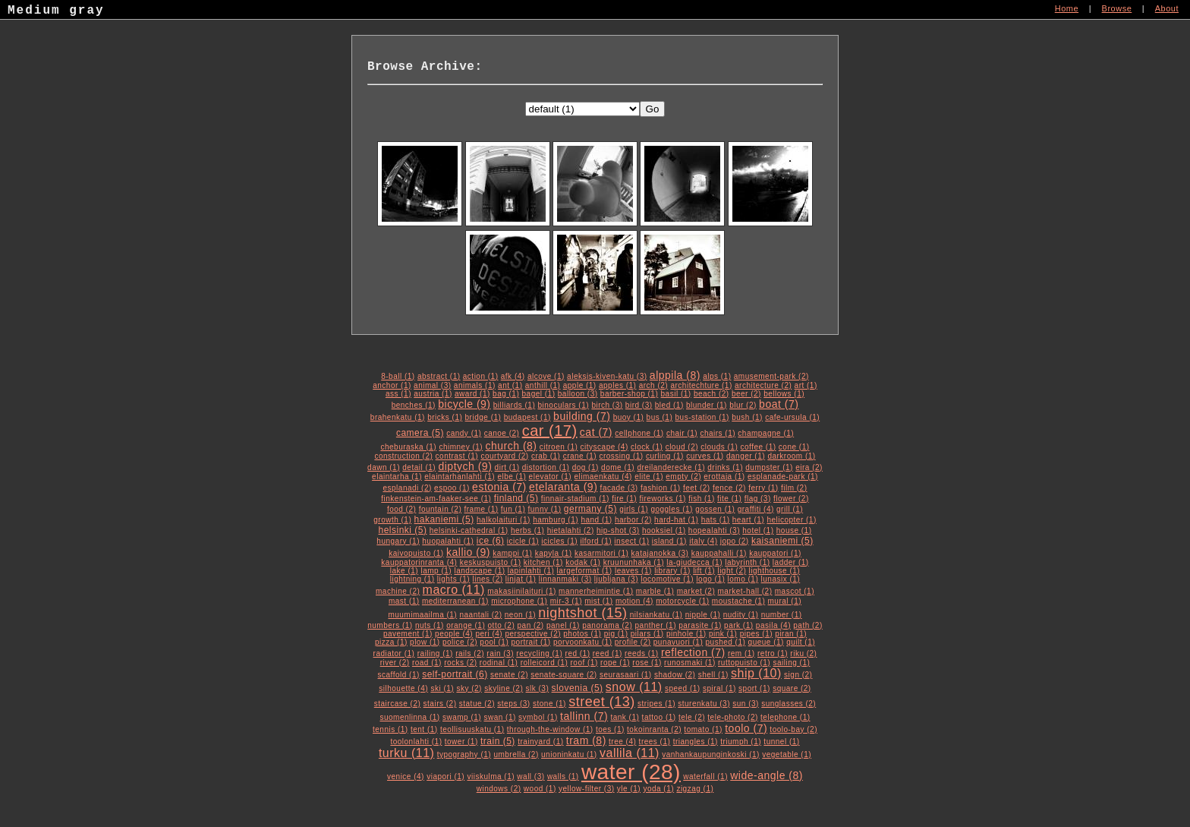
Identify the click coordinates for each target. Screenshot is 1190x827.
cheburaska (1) (408, 447)
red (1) (577, 653)
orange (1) (465, 625)
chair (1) (681, 433)
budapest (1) (527, 417)
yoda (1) (658, 788)
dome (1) (617, 467)
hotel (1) (757, 530)
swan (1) (499, 717)
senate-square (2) (563, 675)
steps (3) (513, 703)
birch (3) (606, 405)
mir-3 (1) (566, 601)
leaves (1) (633, 571)
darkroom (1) (791, 456)
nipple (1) (703, 615)
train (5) (497, 741)
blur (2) (743, 405)
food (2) (401, 509)
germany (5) (590, 508)
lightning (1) (412, 579)
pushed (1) (726, 642)
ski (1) (442, 688)
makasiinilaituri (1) (521, 591)
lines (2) (488, 579)
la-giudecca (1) (694, 562)
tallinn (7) (584, 716)
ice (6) (491, 540)
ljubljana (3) (616, 579)
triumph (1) (740, 741)
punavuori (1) (678, 642)
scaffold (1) (399, 675)
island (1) (669, 541)
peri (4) (488, 634)
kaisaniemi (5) (782, 540)
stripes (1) (656, 703)
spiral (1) (719, 688)
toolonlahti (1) (416, 741)
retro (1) (772, 653)
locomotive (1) (667, 579)
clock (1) (647, 447)
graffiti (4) (756, 509)
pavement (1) (408, 634)
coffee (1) (758, 447)
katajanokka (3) (660, 553)
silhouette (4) (403, 688)
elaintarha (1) (397, 476)
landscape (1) (479, 571)
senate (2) (509, 675)
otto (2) (501, 625)
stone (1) (549, 703)
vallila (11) (630, 753)
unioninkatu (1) (569, 754)
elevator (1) (550, 476)
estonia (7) (499, 487)
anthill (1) (543, 385)
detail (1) (419, 467)
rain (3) (500, 653)
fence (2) (729, 488)
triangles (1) (695, 741)
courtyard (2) (504, 456)
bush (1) (747, 417)
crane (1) (580, 456)
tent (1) (424, 729)
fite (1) (729, 498)
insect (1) (631, 541)
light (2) (731, 571)
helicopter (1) (791, 520)
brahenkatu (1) (397, 417)
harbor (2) (633, 520)
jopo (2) (734, 541)
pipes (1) (756, 634)
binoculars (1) (564, 405)
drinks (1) (725, 467)
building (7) (581, 416)
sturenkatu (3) (704, 703)
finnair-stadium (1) (575, 498)
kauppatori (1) (775, 553)
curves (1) (704, 456)
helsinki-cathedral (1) (469, 530)
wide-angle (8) (766, 775)
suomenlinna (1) (409, 717)
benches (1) (414, 405)
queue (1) (766, 642)
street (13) (601, 701)
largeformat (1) (584, 571)
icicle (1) (523, 541)
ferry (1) (763, 488)
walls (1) (563, 776)
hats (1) (715, 520)
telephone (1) (785, 717)
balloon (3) (578, 394)
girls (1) (633, 509)
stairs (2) (440, 703)
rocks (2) (460, 662)
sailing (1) (791, 662)
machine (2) (398, 591)
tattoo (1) (659, 717)
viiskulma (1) (491, 776)
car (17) (550, 430)
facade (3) (619, 488)
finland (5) (516, 498)
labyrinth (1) (747, 562)
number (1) (781, 615)
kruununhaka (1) (633, 562)
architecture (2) (763, 385)
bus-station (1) (702, 417)
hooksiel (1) (664, 530)
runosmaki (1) (690, 662)
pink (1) (723, 634)
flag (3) (758, 498)
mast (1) (404, 601)
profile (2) (633, 642)
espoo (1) (452, 488)
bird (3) (639, 405)
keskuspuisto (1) (490, 562)
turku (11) (406, 753)
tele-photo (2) (732, 717)
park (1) (738, 625)
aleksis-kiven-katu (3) (607, 376)
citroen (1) (559, 447)
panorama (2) (607, 625)
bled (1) (669, 405)
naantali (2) (480, 615)
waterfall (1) (705, 776)
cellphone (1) (639, 433)
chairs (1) (717, 433)
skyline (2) (503, 688)
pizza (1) (391, 642)
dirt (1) (507, 467)
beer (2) (746, 394)
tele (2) (691, 717)
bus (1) (660, 417)
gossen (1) (715, 509)
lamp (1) (436, 571)
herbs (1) (528, 530)
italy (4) (703, 541)
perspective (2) (533, 634)
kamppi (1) (512, 553)
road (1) (427, 662)
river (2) (395, 662)
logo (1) (710, 579)
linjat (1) (521, 579)
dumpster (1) (769, 467)
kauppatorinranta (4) (419, 562)
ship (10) (756, 673)
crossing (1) (621, 456)
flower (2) (791, 498)
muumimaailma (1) (422, 615)
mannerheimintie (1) (596, 591)
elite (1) (648, 476)
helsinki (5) (402, 530)
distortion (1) (546, 467)
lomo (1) (743, 579)
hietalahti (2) (570, 530)
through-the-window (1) (550, 729)
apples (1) (617, 385)
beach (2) (711, 394)
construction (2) (403, 456)
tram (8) (586, 740)
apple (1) (580, 385)
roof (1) (584, 662)
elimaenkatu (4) (602, 476)
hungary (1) (398, 541)
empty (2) (683, 476)
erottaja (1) (724, 476)
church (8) (511, 446)
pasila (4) (773, 625)
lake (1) (404, 571)
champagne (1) (766, 433)
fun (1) (513, 509)
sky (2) (469, 688)
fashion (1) (661, 488)
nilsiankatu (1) (656, 615)
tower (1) (461, 741)
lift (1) (704, 571)
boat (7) (778, 404)
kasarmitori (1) (601, 553)
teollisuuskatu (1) (472, 729)
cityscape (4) (604, 447)
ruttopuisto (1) (744, 662)
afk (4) (513, 376)
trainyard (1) (540, 741)
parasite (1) (700, 625)
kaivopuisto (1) (416, 553)
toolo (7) (746, 728)
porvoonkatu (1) (582, 642)
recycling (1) (539, 653)
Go (653, 109)
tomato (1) (703, 729)
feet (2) (696, 488)
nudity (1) (741, 615)
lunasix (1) (781, 579)
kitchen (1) (543, 562)
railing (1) (435, 653)
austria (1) (433, 394)
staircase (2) (397, 703)
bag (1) (506, 394)
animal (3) (432, 385)
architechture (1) (701, 385)
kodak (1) (582, 562)
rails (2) (469, 653)
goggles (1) (671, 509)
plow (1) (425, 642)
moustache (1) (738, 601)
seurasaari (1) (626, 675)
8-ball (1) (397, 376)
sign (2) (798, 675)
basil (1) (676, 394)
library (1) (672, 571)
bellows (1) (783, 394)
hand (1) (596, 520)
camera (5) (420, 433)
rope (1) (615, 662)
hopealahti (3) (714, 530)
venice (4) (405, 776)
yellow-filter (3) (587, 788)
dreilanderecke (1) (671, 467)
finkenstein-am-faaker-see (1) (436, 498)
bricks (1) (444, 417)
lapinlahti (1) (531, 571)
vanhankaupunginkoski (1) (711, 754)
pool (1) (494, 642)
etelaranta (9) (563, 487)
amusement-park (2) (771, 376)
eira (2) (809, 467)
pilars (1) (647, 634)
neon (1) (520, 615)
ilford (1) (596, 541)
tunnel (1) (781, 741)
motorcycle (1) (682, 601)
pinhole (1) (686, 634)
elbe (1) (511, 476)
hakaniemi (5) (444, 519)
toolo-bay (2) (793, 729)
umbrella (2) (515, 754)
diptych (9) (465, 466)
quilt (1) (800, 642)
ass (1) (398, 394)
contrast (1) (457, 456)
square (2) (792, 688)
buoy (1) (628, 417)
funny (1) (545, 509)
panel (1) (563, 625)
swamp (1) (461, 717)
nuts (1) (429, 625)
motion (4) (634, 601)
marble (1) (655, 591)
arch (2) (653, 385)
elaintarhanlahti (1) (459, 476)
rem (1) (741, 653)
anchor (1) (392, 385)
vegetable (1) (786, 754)
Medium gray (56, 12)
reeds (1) (642, 653)
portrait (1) (531, 642)
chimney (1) (461, 447)
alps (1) (717, 376)
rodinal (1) (499, 662)
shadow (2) (674, 675)
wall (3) (530, 776)
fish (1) (701, 498)
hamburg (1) (555, 520)
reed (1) (607, 653)
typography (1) (464, 754)
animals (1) (475, 385)
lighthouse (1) (775, 571)
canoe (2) (502, 433)
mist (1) (598, 601)
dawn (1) (383, 467)
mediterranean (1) (455, 601)
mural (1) (785, 601)
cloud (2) (682, 447)
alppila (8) (675, 375)
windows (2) (499, 788)
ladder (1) (791, 562)
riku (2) (803, 653)
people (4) (454, 634)
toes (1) (610, 729)
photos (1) (582, 634)
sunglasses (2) (788, 703)
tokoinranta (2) (654, 729)
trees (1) (655, 741)
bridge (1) (483, 417)
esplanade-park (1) (783, 476)
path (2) (807, 625)
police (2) (459, 642)
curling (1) (665, 456)
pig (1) (616, 634)
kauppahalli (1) (719, 553)
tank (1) (624, 717)
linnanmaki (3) (565, 579)
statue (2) (477, 703)
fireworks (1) (662, 498)
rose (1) (646, 662)
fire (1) (624, 498)
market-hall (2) (745, 591)
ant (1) (510, 385)
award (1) (472, 394)
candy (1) (463, 433)
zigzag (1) (694, 788)
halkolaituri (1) (503, 520)
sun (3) (745, 703)
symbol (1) (538, 717)
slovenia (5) (577, 688)
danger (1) (745, 456)
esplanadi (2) (406, 488)
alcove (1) (546, 376)
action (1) (481, 376)
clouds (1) (719, 447)
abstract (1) (439, 376)
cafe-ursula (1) (792, 417)
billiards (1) (514, 405)
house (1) (794, 530)
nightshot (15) (582, 612)
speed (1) (682, 688)
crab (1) (545, 456)
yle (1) (629, 788)
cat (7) (596, 432)
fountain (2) (440, 509)
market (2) (696, 591)
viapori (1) (445, 776)
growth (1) (392, 520)
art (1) (806, 385)
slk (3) (537, 688)
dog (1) (585, 467)
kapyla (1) (553, 553)
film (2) (794, 488)
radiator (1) (394, 653)
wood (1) (540, 788)
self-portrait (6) (455, 674)
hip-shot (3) (618, 530)
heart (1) (748, 520)
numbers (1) (389, 625)
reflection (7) (693, 652)
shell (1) (713, 675)
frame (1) (481, 509)
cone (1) (794, 447)
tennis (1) (390, 729)
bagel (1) (539, 394)
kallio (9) (468, 552)
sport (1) (754, 688)
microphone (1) (519, 601)
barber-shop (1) (629, 394)
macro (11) (454, 589)
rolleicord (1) (544, 662)
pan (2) (531, 625)
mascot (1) (794, 591)
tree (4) (622, 741)
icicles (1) (559, 541)
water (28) (631, 772)
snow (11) (634, 686)
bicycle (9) (464, 404)
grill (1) (789, 509)
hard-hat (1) (676, 520)
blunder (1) (706, 405)
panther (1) (655, 625)
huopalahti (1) (448, 541)
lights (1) (453, 579)
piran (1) (791, 634)
